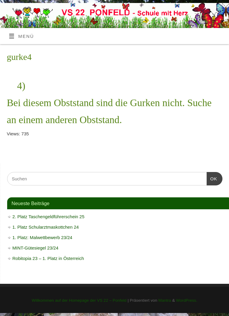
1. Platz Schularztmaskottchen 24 (46, 227)
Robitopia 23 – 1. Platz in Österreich (48, 258)
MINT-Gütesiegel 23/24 (35, 247)
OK (212, 178)
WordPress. (186, 300)
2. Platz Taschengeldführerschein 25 (49, 216)
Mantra (164, 300)
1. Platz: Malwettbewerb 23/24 (42, 237)
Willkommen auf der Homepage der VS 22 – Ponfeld (79, 300)
